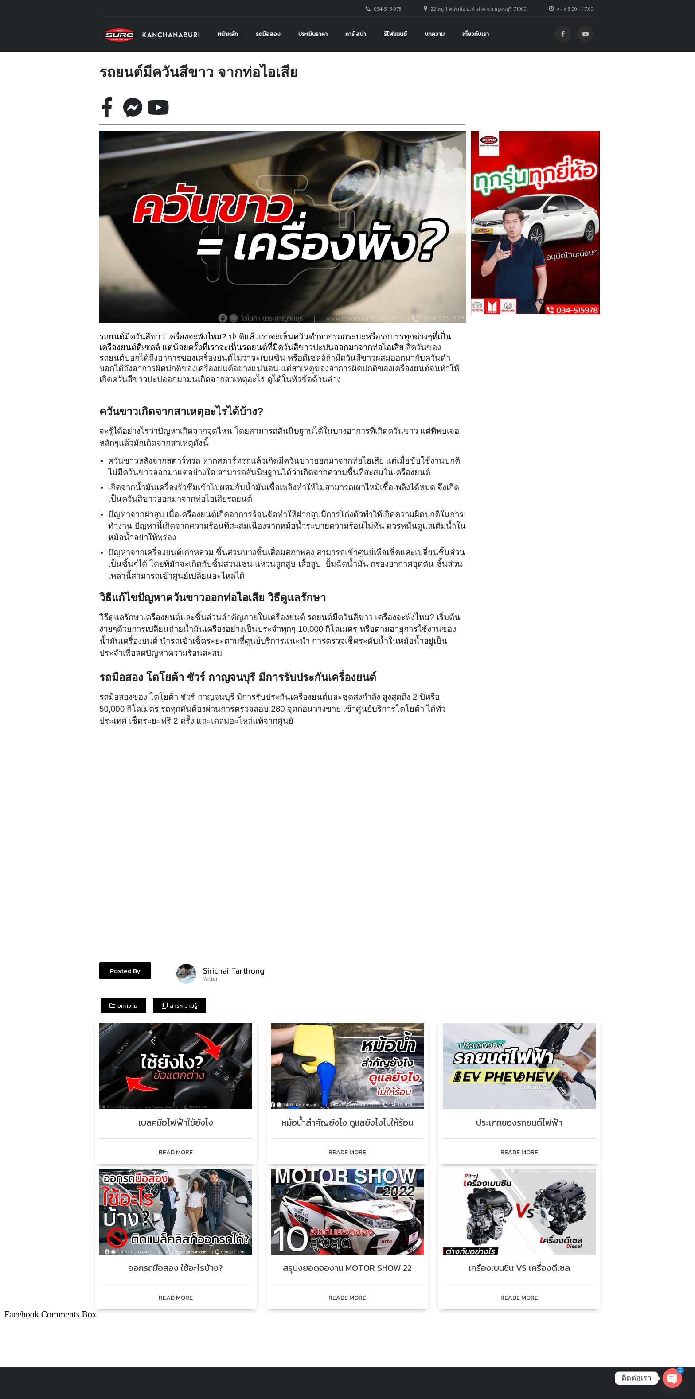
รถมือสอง (268, 34)
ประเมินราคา (313, 34)
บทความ (435, 34)
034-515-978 (388, 8)
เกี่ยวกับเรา (475, 34)
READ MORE (176, 1152)
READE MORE (347, 1152)
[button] (125, 970)
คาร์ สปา (355, 34)
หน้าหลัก (228, 34)
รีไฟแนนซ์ (395, 34)
